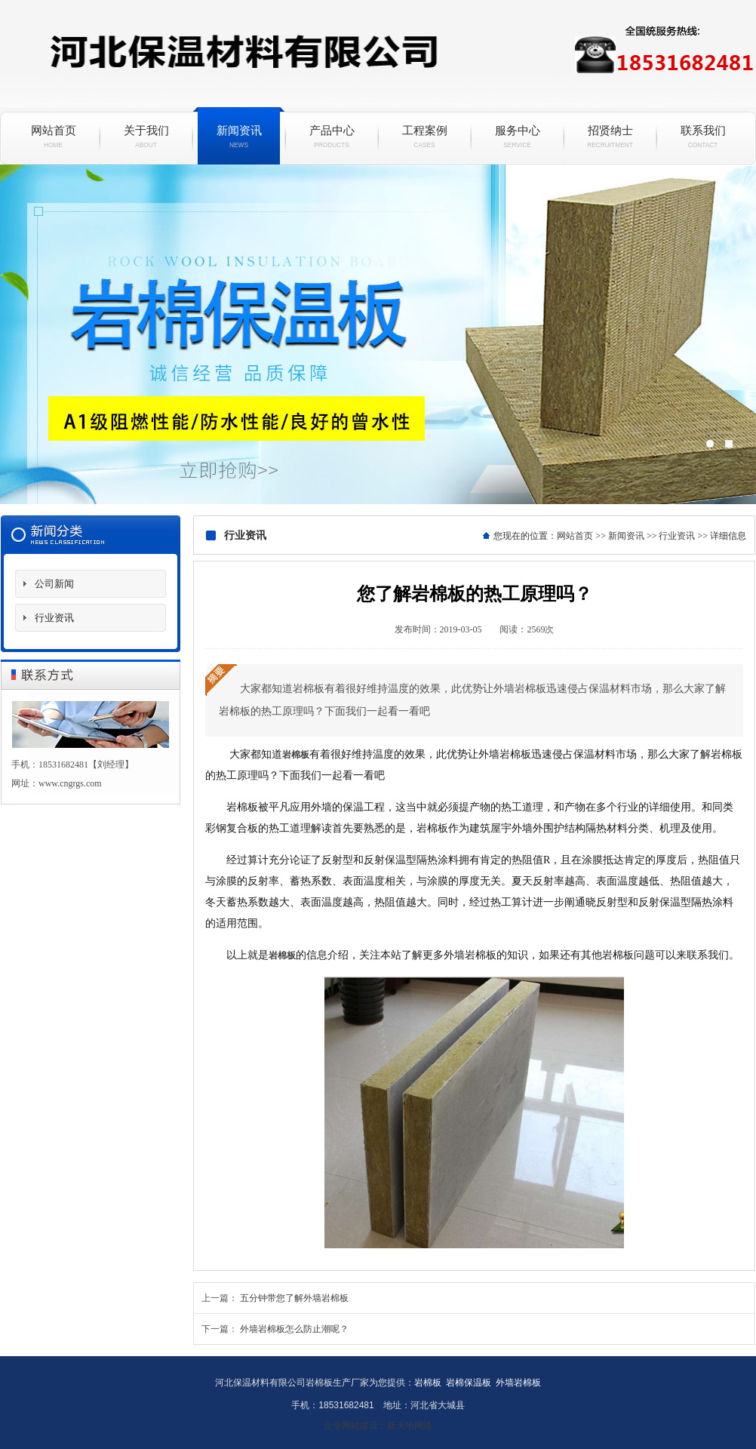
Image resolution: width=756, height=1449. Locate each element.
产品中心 (331, 137)
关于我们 (146, 137)
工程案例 (424, 137)
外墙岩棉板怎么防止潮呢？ (294, 1329)
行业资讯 (54, 617)
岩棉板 (295, 754)
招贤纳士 (610, 137)
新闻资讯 (239, 137)
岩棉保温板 (378, 334)
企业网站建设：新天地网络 (378, 1425)
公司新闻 (54, 583)
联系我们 (703, 137)
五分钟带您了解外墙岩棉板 (294, 1298)
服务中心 (517, 137)
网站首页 (53, 137)
